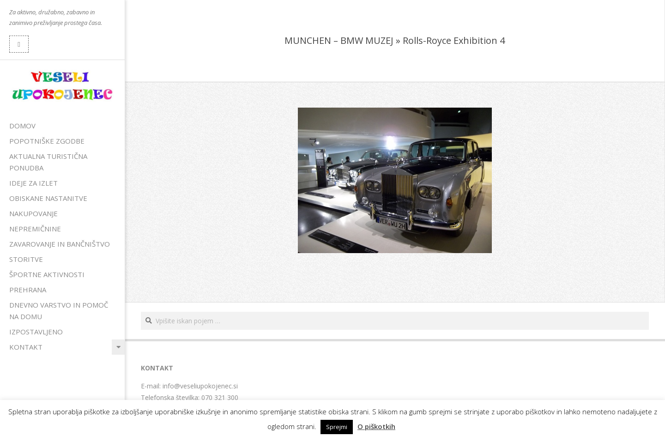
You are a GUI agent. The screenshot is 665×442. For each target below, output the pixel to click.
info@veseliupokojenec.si (200, 385)
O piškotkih (376, 426)
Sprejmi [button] (336, 427)
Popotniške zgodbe (47, 140)
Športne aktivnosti (47, 274)
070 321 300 (219, 397)
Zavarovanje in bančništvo (59, 243)
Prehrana (27, 289)
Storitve (26, 259)
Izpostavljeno (36, 331)
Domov (22, 125)
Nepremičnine (35, 228)
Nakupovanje (33, 213)
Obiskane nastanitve (48, 198)
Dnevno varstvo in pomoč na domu (58, 310)
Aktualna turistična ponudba (48, 161)
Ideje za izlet (33, 183)
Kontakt (25, 346)
